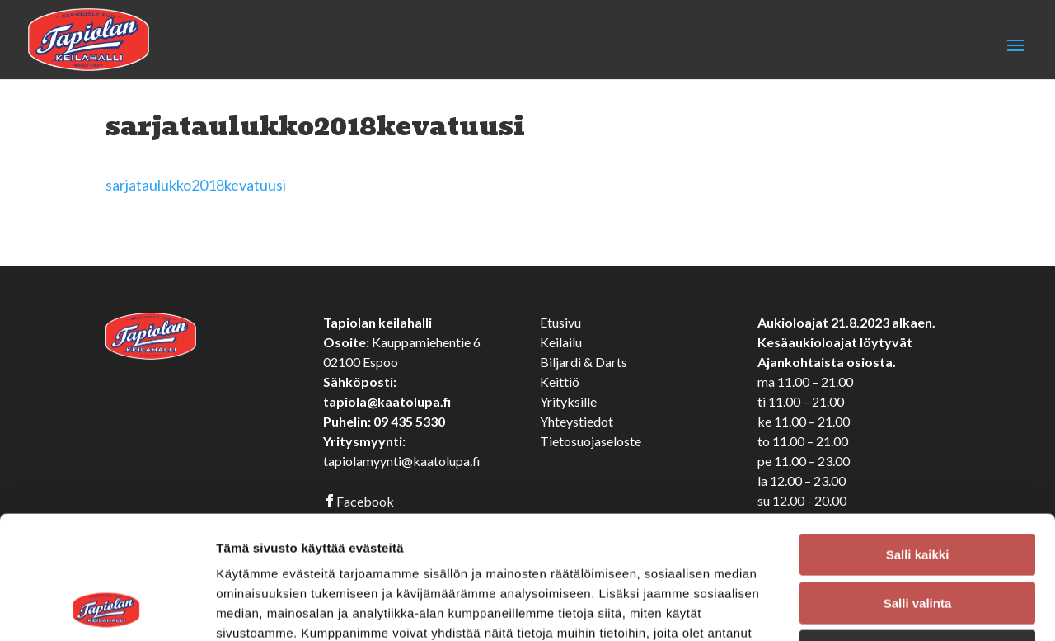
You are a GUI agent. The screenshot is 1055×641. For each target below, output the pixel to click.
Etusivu (560, 322)
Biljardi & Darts (583, 362)
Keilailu (561, 342)
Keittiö (559, 381)
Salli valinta (918, 488)
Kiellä (917, 536)
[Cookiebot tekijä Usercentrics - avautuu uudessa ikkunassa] (107, 608)
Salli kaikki (918, 439)
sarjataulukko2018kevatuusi (196, 185)
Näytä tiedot (881, 608)
